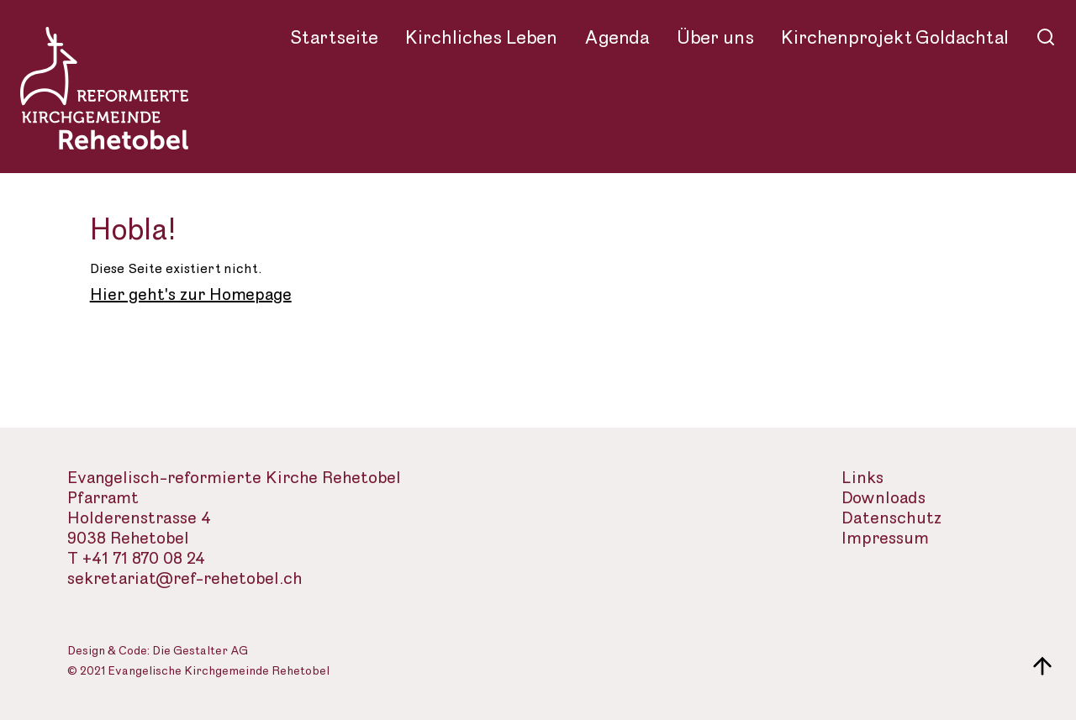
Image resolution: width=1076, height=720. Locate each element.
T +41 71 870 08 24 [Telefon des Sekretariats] (136, 559)
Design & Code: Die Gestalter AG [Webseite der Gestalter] (157, 651)
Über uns (715, 38)
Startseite (334, 38)
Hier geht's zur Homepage (191, 295)
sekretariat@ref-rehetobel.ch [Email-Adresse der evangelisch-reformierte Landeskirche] (185, 579)
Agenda (617, 38)
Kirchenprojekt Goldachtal (895, 38)
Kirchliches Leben (481, 38)
